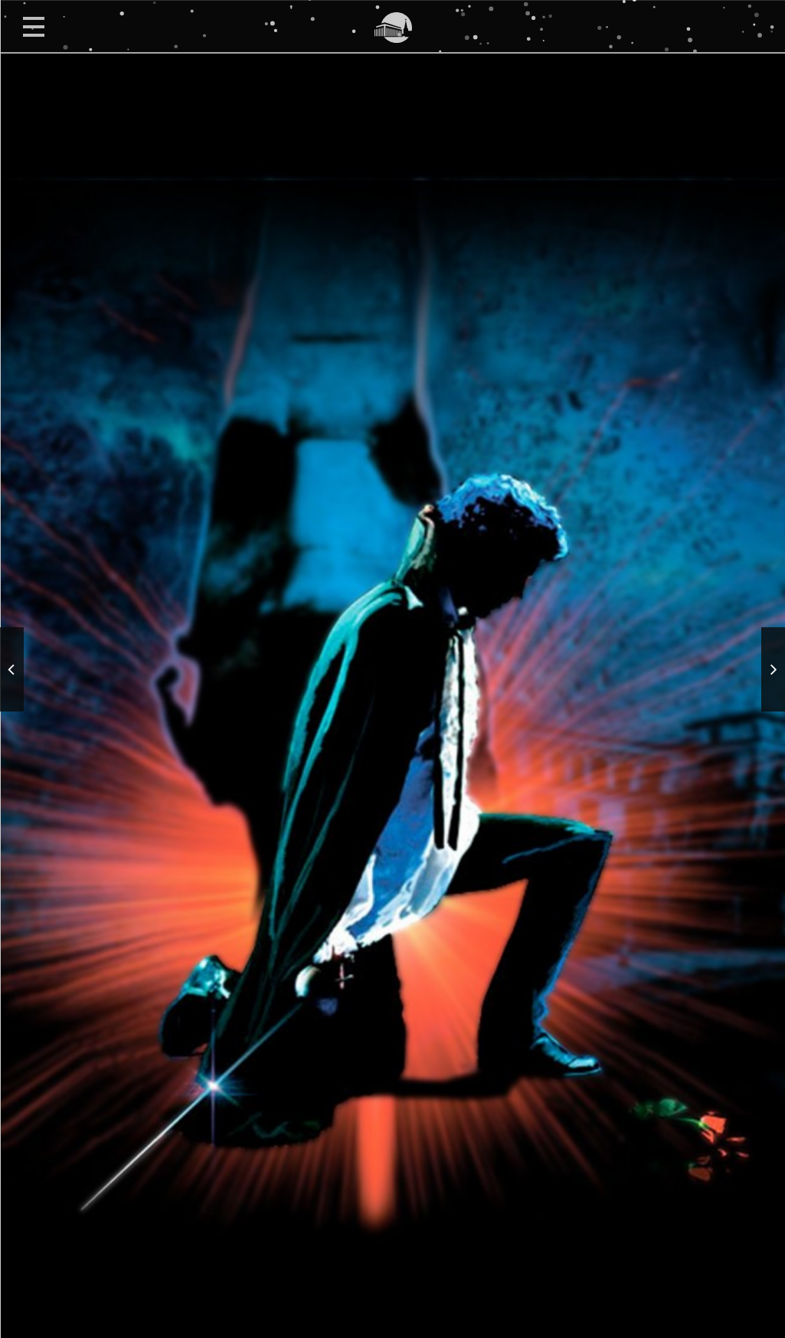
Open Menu (33, 26)
